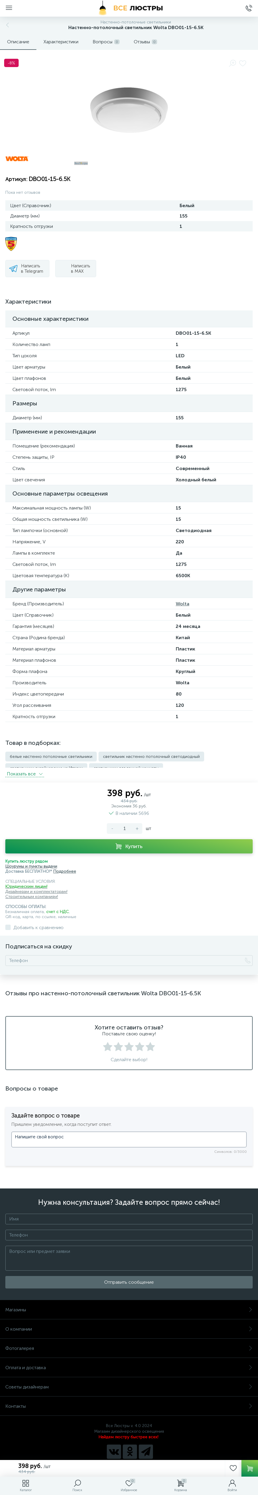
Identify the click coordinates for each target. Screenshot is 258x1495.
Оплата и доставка (129, 1362)
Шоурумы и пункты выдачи (31, 861)
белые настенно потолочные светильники (51, 756)
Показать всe (25, 768)
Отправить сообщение (129, 1277)
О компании (129, 1323)
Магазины (129, 1304)
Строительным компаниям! (31, 891)
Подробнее (64, 866)
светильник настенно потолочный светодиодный (151, 756)
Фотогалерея (129, 1343)
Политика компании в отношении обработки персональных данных (129, 1458)
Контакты (129, 1401)
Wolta (182, 604)
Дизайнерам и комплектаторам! (36, 886)
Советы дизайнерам (129, 1381)
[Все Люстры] (129, 8)
